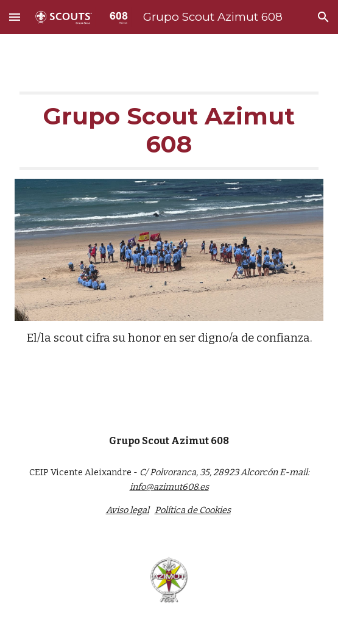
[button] (14, 17)
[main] (169, 131)
